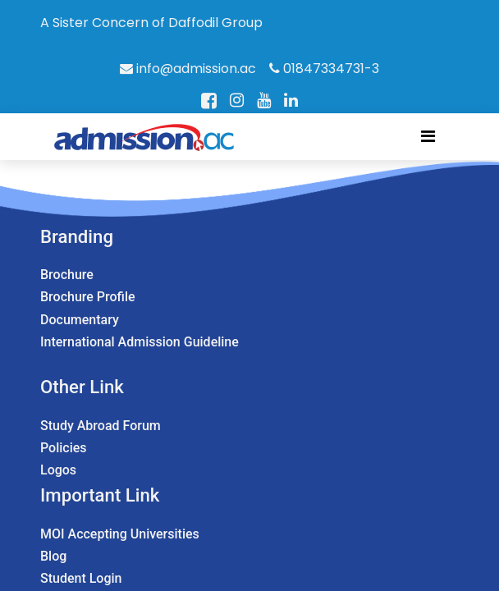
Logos (58, 470)
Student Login (80, 578)
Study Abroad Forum (100, 425)
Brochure (67, 274)
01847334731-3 (324, 68)
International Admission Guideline (139, 342)
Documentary (79, 320)
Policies (63, 448)
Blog (53, 556)
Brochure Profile (87, 297)
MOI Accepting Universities (119, 534)
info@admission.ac (188, 68)
